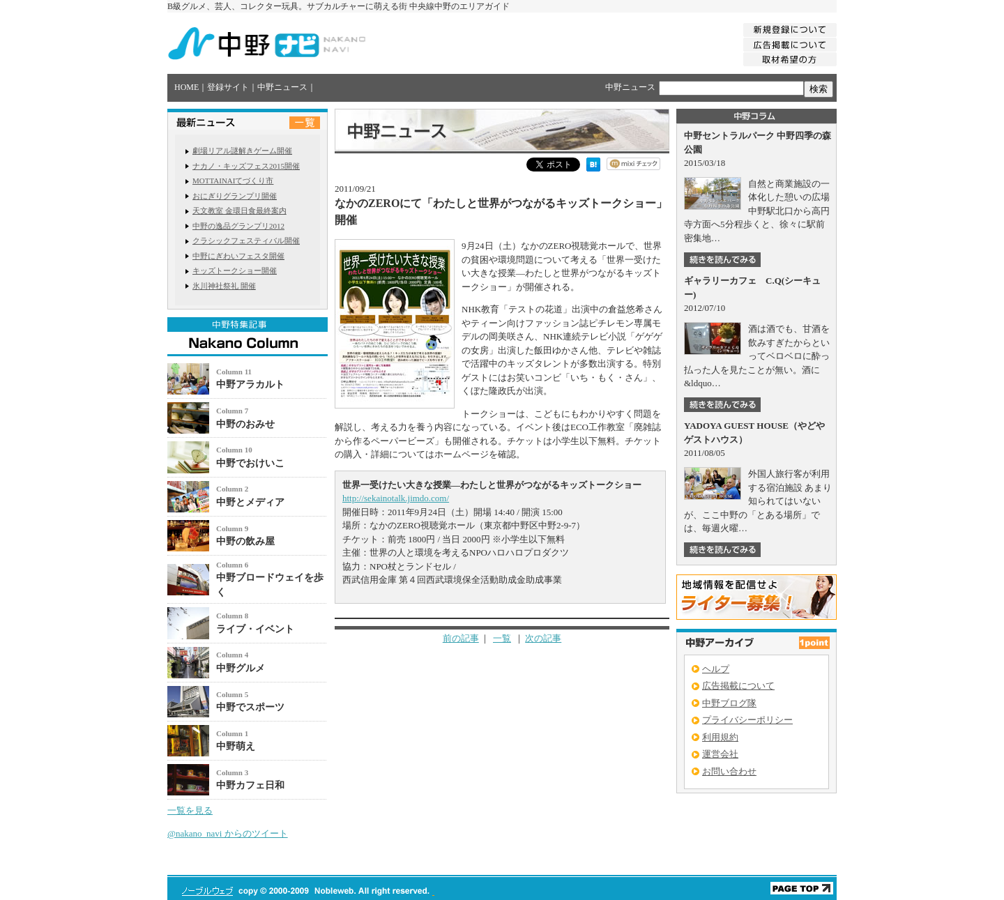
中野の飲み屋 (245, 541)
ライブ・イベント (255, 629)
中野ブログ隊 (729, 703)
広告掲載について (738, 685)
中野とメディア (250, 502)
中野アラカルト (250, 384)
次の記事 (543, 638)
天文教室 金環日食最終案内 (239, 210)
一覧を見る (190, 810)
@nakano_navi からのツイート (227, 833)
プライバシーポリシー (747, 720)
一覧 (502, 638)
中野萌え (235, 746)
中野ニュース (282, 87)
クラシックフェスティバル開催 (246, 240)
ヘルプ (715, 669)
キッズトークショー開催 (234, 270)
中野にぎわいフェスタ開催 (238, 256)
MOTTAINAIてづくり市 (232, 180)
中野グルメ (240, 668)
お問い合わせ (729, 771)
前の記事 (461, 638)
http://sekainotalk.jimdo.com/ (395, 498)
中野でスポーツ (250, 707)
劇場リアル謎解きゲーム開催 (242, 150)
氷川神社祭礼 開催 (224, 286)
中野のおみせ (245, 424)
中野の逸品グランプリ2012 (238, 226)
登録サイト (228, 87)
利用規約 (720, 737)
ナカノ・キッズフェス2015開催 (246, 166)
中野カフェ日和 (250, 785)
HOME (186, 87)
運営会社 (720, 754)
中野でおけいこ (250, 463)
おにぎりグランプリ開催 (234, 196)
